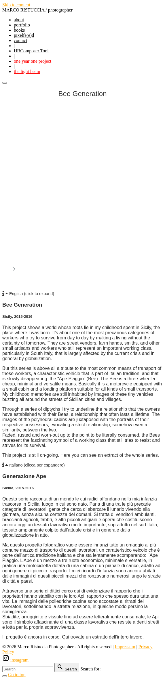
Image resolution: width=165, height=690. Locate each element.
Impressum (125, 646)
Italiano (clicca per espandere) (37, 465)
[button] (82, 293)
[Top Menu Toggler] (4, 83)
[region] (82, 193)
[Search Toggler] (4, 676)
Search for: (90, 668)
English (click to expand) (31, 293)
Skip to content (16, 4)
